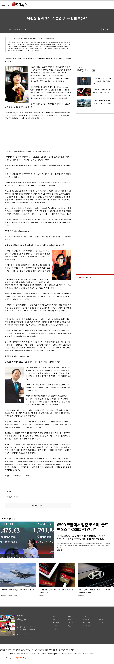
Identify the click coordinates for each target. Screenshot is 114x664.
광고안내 (101, 623)
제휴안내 (28, 650)
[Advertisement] (33, 134)
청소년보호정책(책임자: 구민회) (65, 650)
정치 (53, 616)
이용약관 (41, 650)
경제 (69, 616)
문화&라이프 (56, 623)
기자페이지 (86, 626)
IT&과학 (70, 623)
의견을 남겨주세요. (12, 497)
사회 (53, 619)
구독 (94, 70)
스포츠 (54, 626)
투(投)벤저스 (83, 70)
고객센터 (35, 650)
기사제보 (101, 616)
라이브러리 (86, 623)
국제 (69, 619)
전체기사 (55, 629)
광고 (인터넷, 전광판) (18, 650)
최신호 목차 (87, 619)
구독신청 (101, 619)
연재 (84, 616)
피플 (69, 626)
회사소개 (9, 650)
